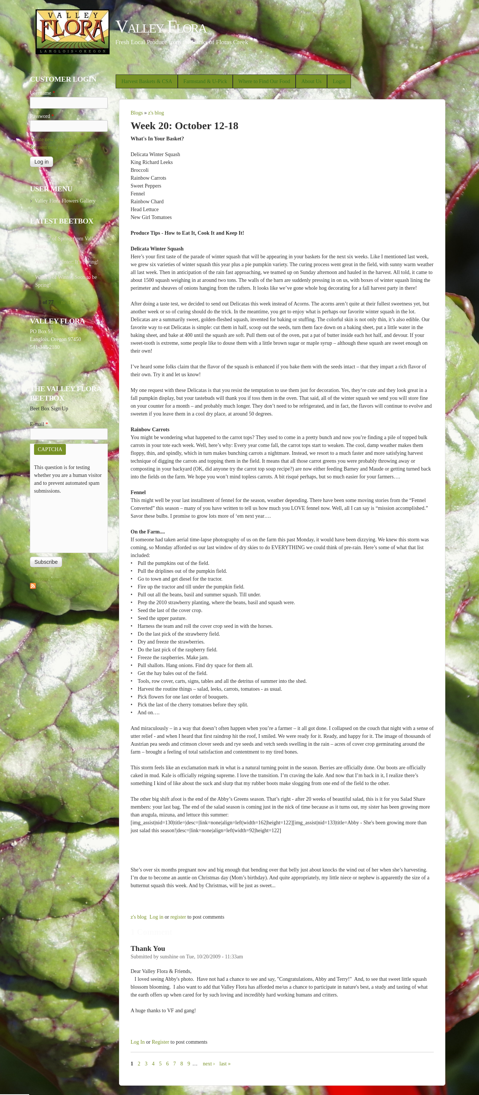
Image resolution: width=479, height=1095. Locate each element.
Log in (157, 917)
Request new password (54, 147)
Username (42, 93)
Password (42, 116)
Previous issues (46, 579)
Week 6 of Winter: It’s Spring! (67, 262)
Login (339, 81)
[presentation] (64, 522)
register (178, 917)
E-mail (39, 424)
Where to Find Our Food (264, 81)
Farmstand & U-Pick (205, 81)
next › (209, 1064)
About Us (311, 81)
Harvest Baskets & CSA (146, 81)
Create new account (50, 139)
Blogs (137, 113)
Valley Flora (160, 26)
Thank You (148, 948)
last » (225, 1064)
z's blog (156, 113)
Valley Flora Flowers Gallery (64, 201)
